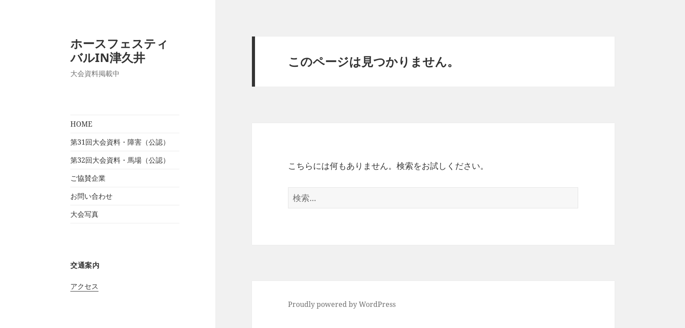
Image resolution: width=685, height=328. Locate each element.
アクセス (84, 286)
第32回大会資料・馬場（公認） (120, 160)
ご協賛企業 (88, 178)
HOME (81, 124)
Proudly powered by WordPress (342, 304)
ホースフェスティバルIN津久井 (119, 50)
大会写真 (84, 214)
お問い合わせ (91, 196)
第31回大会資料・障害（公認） (120, 142)
